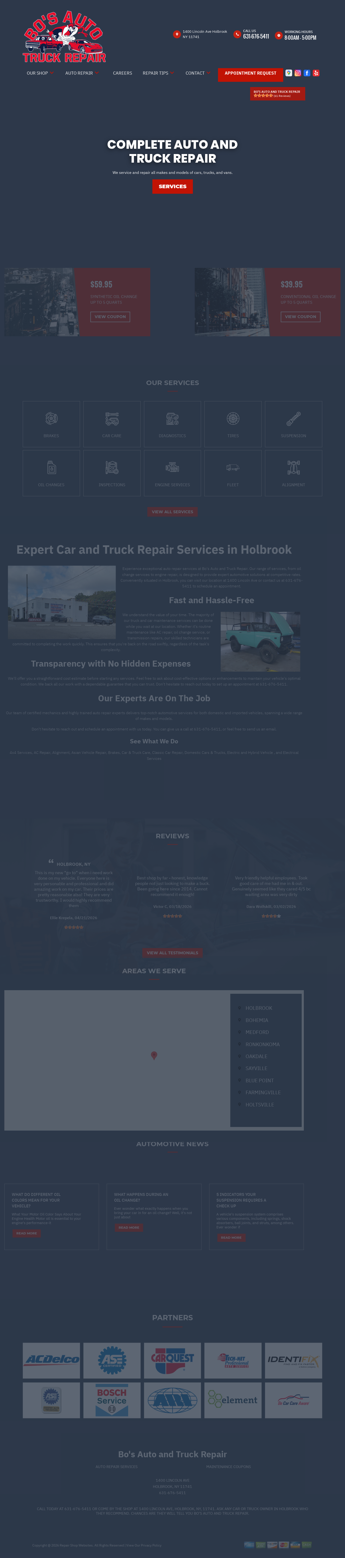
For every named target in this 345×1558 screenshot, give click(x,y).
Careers (122, 73)
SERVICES (172, 186)
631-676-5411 (256, 36)
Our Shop (37, 73)
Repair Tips (155, 73)
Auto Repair (79, 73)
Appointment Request (250, 73)
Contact (195, 73)
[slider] (263, 95)
